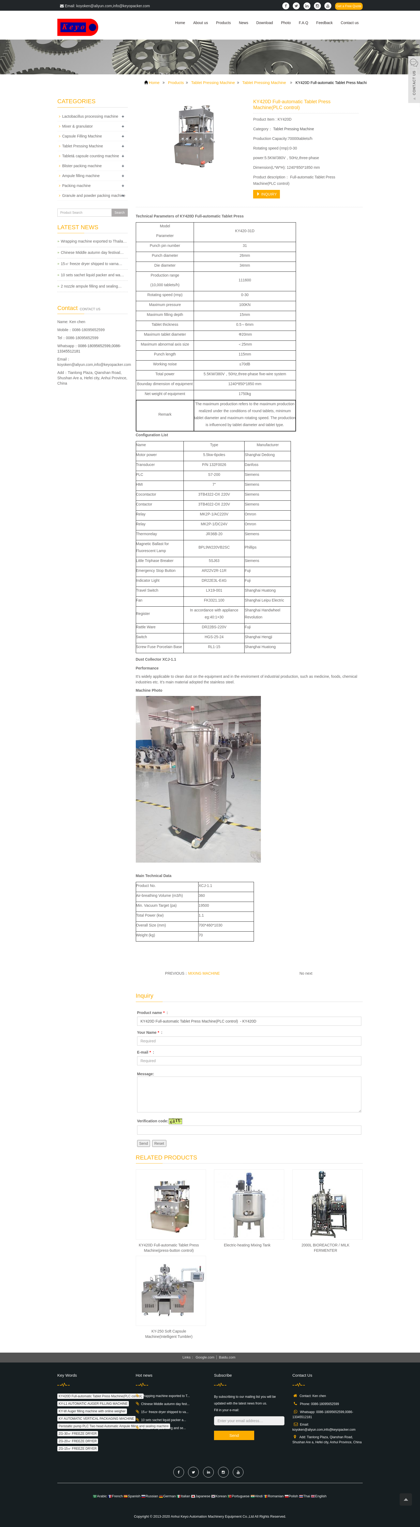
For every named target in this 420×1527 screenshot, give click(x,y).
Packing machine (76, 185)
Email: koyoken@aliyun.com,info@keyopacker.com (105, 6)
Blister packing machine (82, 166)
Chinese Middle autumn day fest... (165, 1404)
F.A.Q (303, 23)
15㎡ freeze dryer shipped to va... (165, 1412)
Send (143, 1143)
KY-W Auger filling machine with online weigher (92, 1411)
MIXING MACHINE (204, 973)
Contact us (350, 23)
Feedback (324, 23)
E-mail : (145, 1052)
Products (223, 23)
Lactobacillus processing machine (90, 116)
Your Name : (150, 1032)
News (243, 23)
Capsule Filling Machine (82, 136)
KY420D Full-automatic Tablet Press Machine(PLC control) (100, 1396)
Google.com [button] (205, 1357)
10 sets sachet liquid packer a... (163, 1420)
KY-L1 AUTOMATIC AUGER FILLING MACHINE (93, 1404)
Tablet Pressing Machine (213, 82)
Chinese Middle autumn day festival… (92, 252)
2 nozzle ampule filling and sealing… (91, 286)
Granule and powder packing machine (93, 195)
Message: (145, 1074)
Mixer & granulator (77, 126)
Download (264, 23)
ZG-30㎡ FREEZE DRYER (78, 1434)
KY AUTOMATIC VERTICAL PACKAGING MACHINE (96, 1419)
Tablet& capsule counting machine (90, 156)
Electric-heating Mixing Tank (247, 1245)
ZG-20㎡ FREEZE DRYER (78, 1441)
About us (200, 23)
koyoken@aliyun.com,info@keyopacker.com (94, 364)
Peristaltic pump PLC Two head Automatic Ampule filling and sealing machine (114, 1426)
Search (119, 213)
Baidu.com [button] (227, 1357)
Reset (159, 1143)
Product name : (152, 1013)
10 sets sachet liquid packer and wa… (92, 275)
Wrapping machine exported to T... (165, 1396)
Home (180, 23)
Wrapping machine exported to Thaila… (94, 241)
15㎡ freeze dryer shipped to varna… (91, 264)
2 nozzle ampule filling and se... (163, 1428)
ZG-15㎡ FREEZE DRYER (78, 1449)
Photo (286, 23)
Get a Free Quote (348, 6)
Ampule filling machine (81, 176)
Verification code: (152, 1121)
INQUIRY (266, 194)
